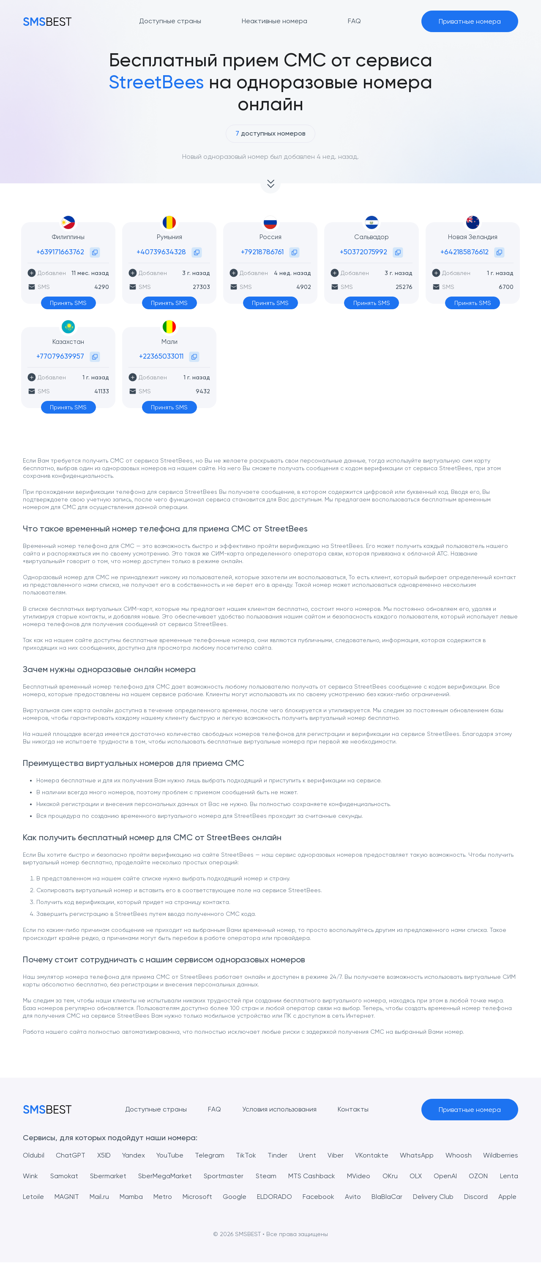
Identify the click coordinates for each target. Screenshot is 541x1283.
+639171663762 (60, 252)
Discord (506, 1197)
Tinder (278, 1155)
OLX (416, 1176)
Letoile (33, 1197)
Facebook (338, 1197)
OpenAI (445, 1176)
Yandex (133, 1155)
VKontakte (372, 1155)
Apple (32, 1217)
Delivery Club (460, 1197)
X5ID (104, 1155)
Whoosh (458, 1155)
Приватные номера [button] (470, 21)
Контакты (353, 1109)
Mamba (138, 1197)
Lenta (509, 1176)
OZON (478, 1176)
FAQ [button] (354, 21)
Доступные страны (156, 1109)
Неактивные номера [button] (274, 21)
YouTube (169, 1155)
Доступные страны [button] (170, 21)
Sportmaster (223, 1176)
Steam (266, 1176)
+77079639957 (60, 356)
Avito (375, 1197)
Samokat (64, 1176)
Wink (30, 1176)
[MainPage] (47, 21)
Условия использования (279, 1109)
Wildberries (500, 1155)
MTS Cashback (311, 1176)
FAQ (214, 1109)
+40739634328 (161, 252)
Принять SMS (68, 303)
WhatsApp (417, 1155)
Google (249, 1197)
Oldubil (33, 1155)
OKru (390, 1176)
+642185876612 (464, 252)
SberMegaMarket (165, 1176)
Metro (172, 1197)
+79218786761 (262, 252)
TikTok (246, 1155)
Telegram (209, 1155)
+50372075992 (363, 252)
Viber (336, 1155)
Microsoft (209, 1197)
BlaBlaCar (411, 1197)
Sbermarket (108, 1176)
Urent (308, 1155)
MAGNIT (69, 1197)
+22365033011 (161, 356)
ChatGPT (70, 1155)
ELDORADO (292, 1197)
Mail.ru (104, 1197)
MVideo (358, 1176)
